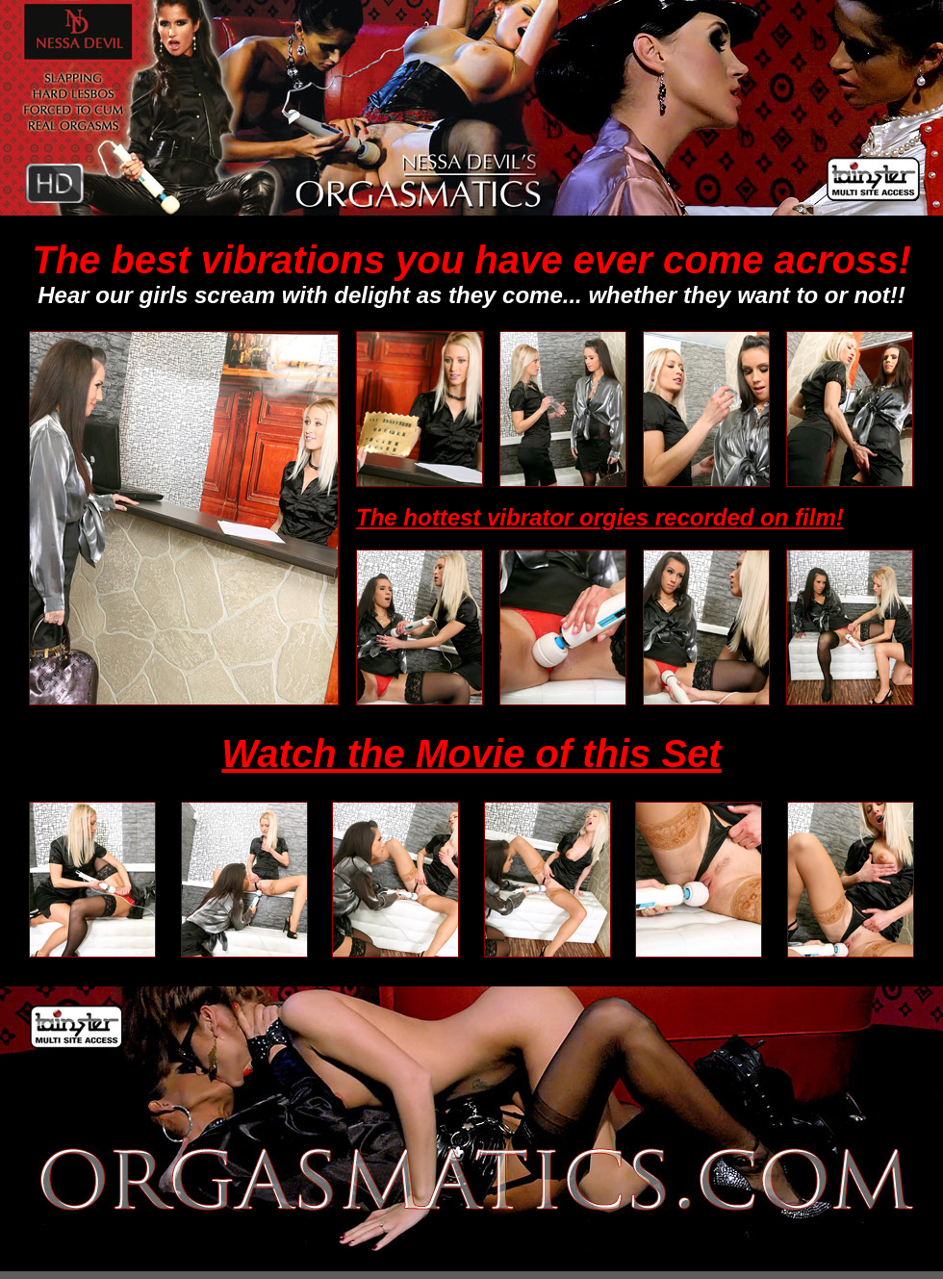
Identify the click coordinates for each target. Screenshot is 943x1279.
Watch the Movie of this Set (471, 753)
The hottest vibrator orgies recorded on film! (600, 517)
